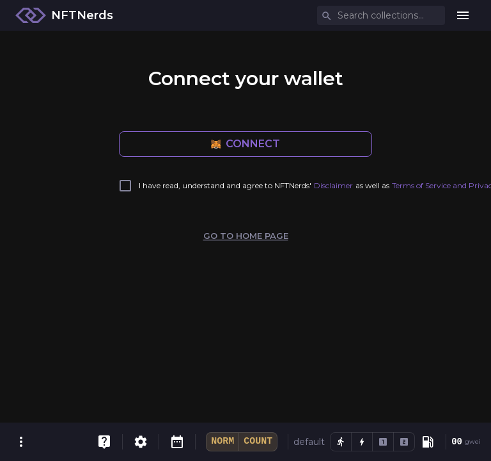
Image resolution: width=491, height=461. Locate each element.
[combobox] (382, 16)
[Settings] (140, 442)
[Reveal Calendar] (177, 442)
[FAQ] (104, 442)
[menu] (463, 15)
